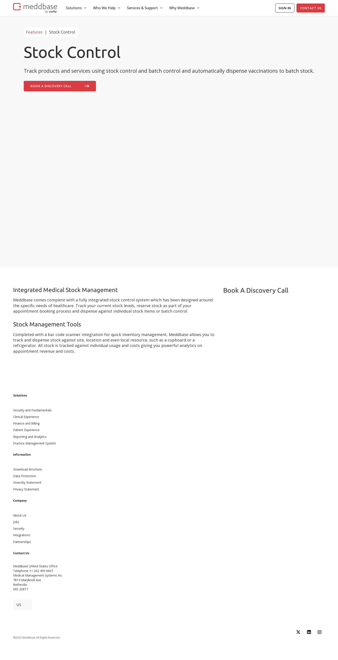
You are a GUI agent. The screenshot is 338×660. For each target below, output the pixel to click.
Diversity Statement (27, 482)
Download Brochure (27, 469)
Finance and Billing (26, 423)
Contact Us (311, 8)
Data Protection (24, 476)
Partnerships (22, 542)
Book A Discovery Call (60, 86)
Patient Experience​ (26, 430)
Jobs (16, 522)
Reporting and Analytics (30, 437)
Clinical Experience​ (26, 417)
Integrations (21, 535)
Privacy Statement (26, 489)
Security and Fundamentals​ (32, 410)
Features (34, 32)
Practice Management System (34, 443)
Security (18, 528)
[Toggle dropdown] (85, 8)
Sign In (285, 8)
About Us (19, 515)
